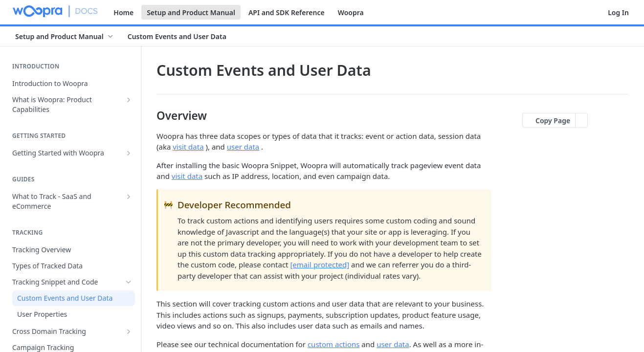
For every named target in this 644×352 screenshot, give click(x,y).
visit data (188, 147)
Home (123, 12)
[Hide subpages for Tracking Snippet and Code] (129, 282)
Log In (618, 12)
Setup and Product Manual (191, 12)
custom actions (334, 344)
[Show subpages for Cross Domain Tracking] (129, 331)
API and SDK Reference (286, 12)
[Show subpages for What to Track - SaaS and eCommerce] (129, 196)
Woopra (351, 12)
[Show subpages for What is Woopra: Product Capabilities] (129, 100)
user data (243, 147)
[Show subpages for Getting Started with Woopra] (129, 153)
